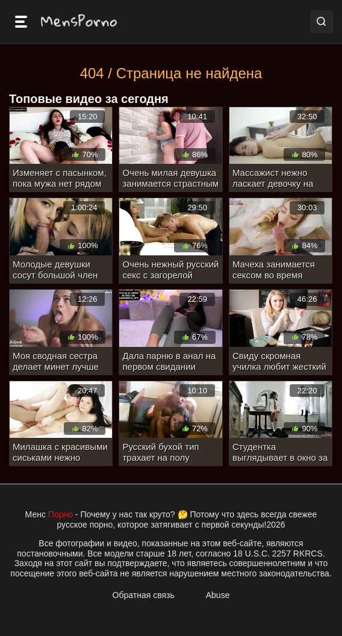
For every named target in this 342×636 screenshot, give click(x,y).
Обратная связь (144, 595)
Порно (60, 514)
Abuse (218, 595)
